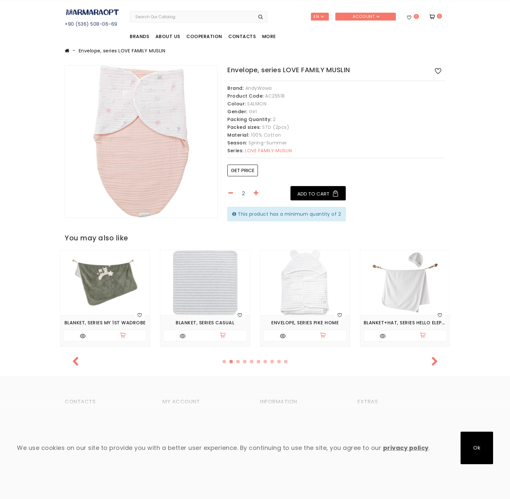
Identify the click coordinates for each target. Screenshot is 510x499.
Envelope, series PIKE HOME (305, 322)
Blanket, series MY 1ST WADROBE (105, 322)
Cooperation (204, 36)
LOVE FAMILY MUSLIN (259, 150)
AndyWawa (258, 88)
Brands (139, 36)
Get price (242, 170)
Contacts (242, 36)
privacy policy (406, 448)
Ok (476, 448)
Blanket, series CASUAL (205, 322)
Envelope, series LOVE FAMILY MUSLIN (122, 50)
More (269, 36)
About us (167, 36)
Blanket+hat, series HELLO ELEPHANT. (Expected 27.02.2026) (405, 322)
